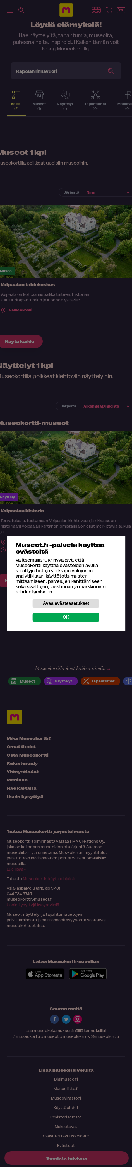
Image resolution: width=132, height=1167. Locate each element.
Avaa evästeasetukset (66, 603)
